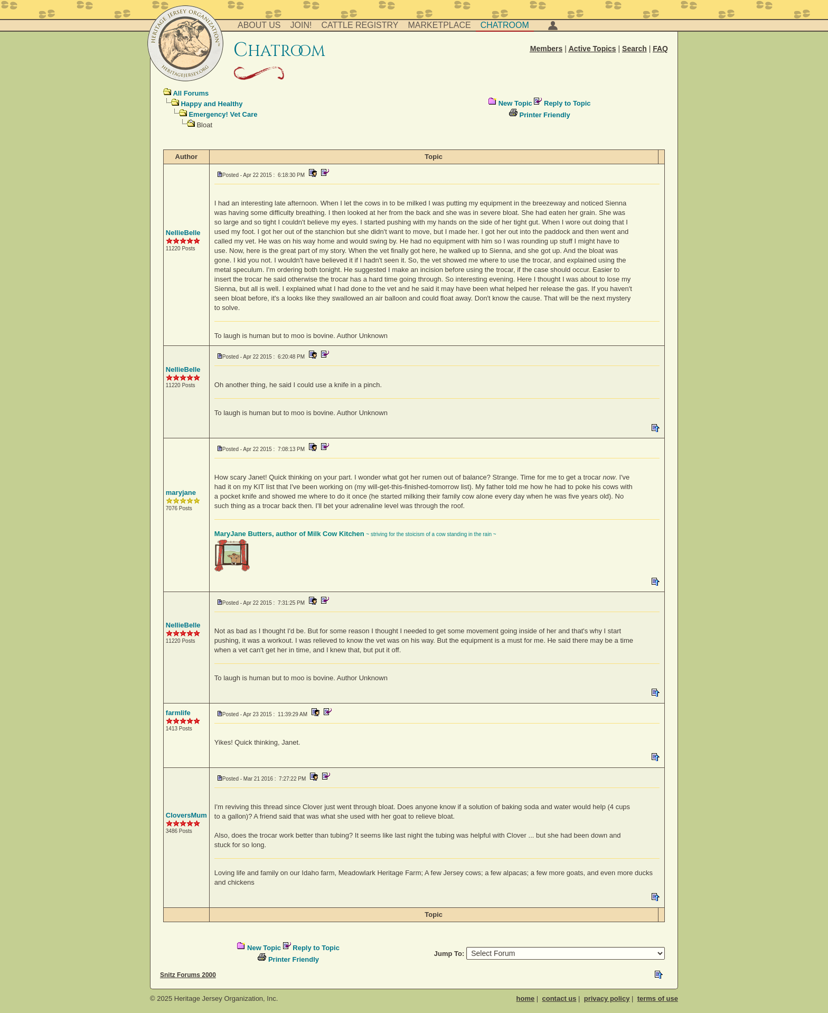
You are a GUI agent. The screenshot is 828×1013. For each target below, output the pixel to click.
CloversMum (186, 815)
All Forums (191, 93)
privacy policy (607, 998)
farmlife (178, 713)
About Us (259, 25)
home (525, 998)
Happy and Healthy (211, 104)
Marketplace (439, 25)
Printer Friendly (545, 115)
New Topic (515, 103)
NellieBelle (183, 233)
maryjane (181, 492)
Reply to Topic (567, 103)
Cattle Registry (359, 25)
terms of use (657, 998)
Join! (301, 25)
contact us (559, 998)
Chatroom (505, 25)
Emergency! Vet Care (223, 114)
